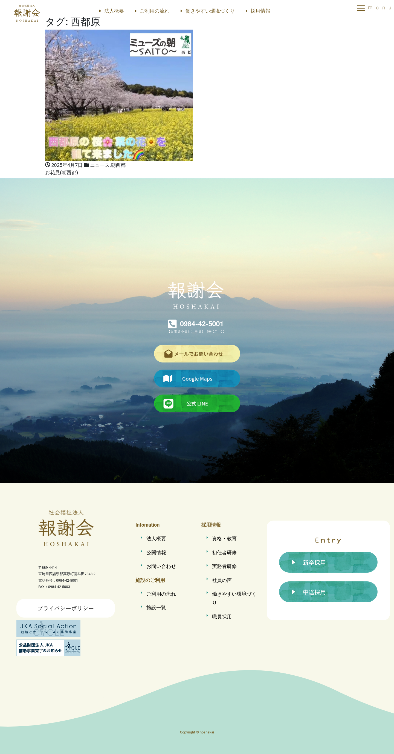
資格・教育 (224, 538)
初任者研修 (224, 552)
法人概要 (114, 11)
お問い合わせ (161, 566)
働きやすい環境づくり (210, 11)
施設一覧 (156, 607)
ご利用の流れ (154, 11)
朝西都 (118, 165)
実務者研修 (224, 566)
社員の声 (222, 580)
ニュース (100, 165)
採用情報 (260, 11)
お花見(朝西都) (61, 172)
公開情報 (156, 552)
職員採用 (222, 616)
